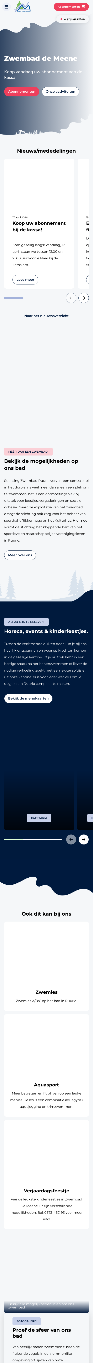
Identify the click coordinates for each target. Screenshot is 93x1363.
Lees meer (25, 280)
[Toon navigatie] (6, 6)
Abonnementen (71, 6)
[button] (71, 298)
